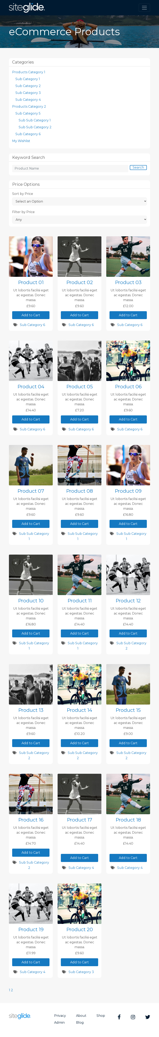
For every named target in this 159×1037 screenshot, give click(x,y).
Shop (101, 1016)
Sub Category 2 (28, 86)
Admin (59, 1022)
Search (138, 167)
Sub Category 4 (28, 100)
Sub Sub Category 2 (35, 127)
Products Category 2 (29, 106)
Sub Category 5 (28, 113)
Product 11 (80, 601)
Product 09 (128, 491)
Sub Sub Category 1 (35, 120)
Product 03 (128, 282)
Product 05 (79, 387)
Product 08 (79, 491)
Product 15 (128, 710)
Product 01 (31, 282)
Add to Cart (30, 315)
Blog (80, 1022)
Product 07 (30, 491)
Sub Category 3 (28, 93)
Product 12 (128, 601)
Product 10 (31, 601)
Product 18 (128, 820)
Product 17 (79, 820)
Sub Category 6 (28, 134)
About (81, 1016)
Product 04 (30, 387)
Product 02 (79, 282)
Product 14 (79, 710)
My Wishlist (21, 141)
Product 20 (79, 929)
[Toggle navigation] (144, 8)
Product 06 (128, 387)
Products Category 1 (28, 72)
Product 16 (30, 820)
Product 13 (30, 710)
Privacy (60, 1016)
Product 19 (31, 929)
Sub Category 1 (27, 79)
